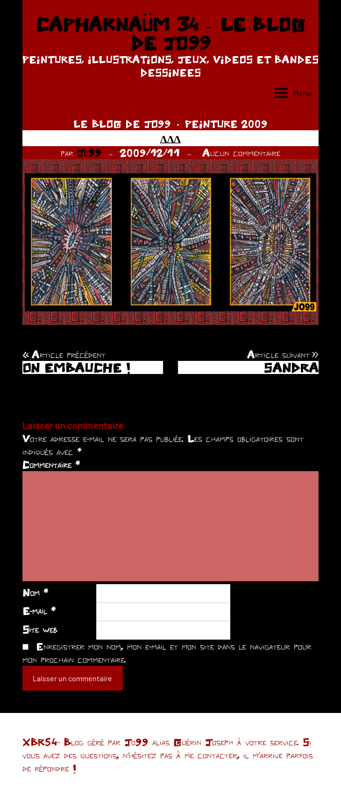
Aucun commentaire (241, 152)
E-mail (39, 610)
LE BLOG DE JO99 (122, 123)
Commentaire (51, 464)
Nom (35, 592)
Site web (39, 629)
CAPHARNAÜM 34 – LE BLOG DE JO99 (170, 33)
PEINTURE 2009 (226, 123)
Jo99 (89, 152)
